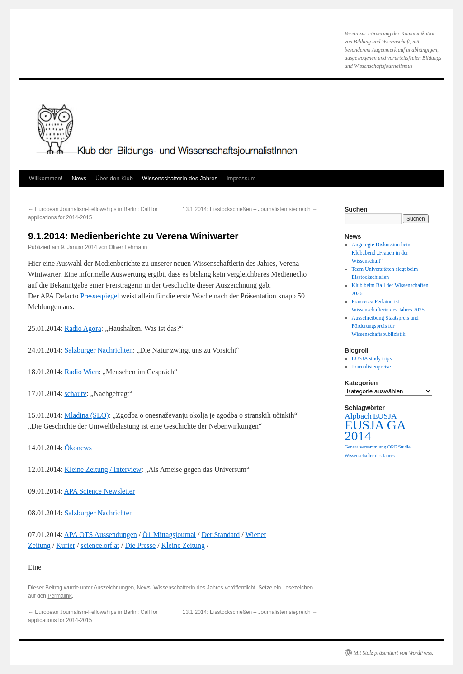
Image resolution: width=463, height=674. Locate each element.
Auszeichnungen (114, 587)
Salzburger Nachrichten (98, 350)
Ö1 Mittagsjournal (169, 534)
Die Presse (140, 545)
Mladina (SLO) (86, 415)
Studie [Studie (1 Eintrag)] (404, 446)
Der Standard (220, 534)
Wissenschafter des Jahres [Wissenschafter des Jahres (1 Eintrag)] (370, 455)
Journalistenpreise (371, 366)
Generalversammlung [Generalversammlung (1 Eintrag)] (365, 446)
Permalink (59, 596)
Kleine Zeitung (183, 545)
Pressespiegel (99, 296)
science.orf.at (99, 545)
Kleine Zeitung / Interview (102, 469)
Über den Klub (114, 178)
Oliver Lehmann (128, 247)
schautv (75, 393)
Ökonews (77, 448)
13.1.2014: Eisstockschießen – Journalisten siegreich (250, 209)
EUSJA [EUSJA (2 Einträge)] (385, 415)
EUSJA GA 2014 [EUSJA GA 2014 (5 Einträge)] (375, 430)
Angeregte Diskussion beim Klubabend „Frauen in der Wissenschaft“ (382, 252)
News (78, 178)
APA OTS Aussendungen (100, 534)
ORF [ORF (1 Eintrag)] (392, 446)
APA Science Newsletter (99, 491)
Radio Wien (81, 372)
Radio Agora (82, 328)
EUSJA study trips (372, 358)
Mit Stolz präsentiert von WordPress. (393, 653)
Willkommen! (45, 178)
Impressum (241, 178)
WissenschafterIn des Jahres (179, 178)
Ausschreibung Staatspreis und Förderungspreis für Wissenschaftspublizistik (385, 326)
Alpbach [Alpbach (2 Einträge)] (358, 415)
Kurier (65, 545)
